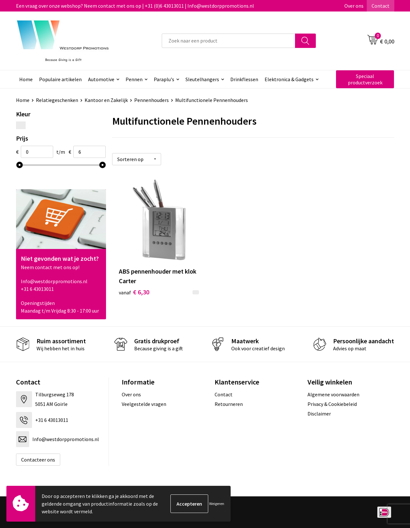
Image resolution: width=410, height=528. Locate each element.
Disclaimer (319, 413)
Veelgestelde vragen (144, 404)
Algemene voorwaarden (333, 394)
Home (26, 79)
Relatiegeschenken (57, 100)
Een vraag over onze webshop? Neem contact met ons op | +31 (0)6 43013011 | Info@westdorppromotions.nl (135, 6)
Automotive (101, 79)
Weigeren (216, 503)
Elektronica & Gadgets (289, 79)
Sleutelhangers (202, 79)
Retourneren (229, 404)
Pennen (134, 79)
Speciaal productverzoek (365, 79)
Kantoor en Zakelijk (106, 100)
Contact (381, 6)
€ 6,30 (134, 292)
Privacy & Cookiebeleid (332, 404)
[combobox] (228, 41)
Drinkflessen (244, 79)
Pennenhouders (151, 100)
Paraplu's (164, 79)
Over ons (354, 6)
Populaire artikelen (60, 79)
